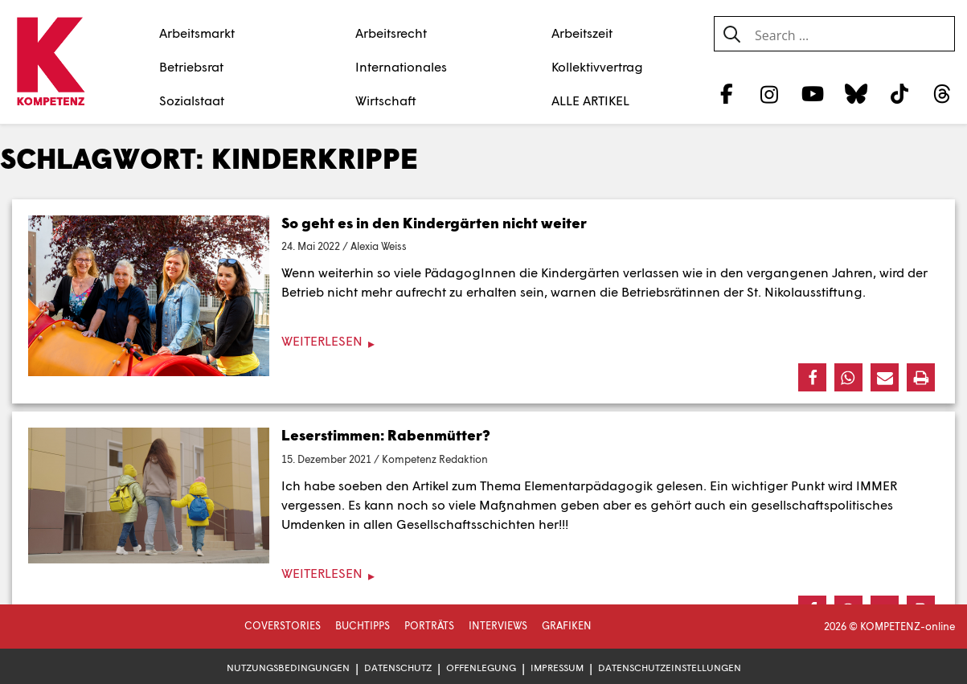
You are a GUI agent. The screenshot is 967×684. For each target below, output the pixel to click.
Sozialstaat (191, 100)
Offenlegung (481, 667)
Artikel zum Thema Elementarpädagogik (532, 485)
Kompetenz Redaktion (435, 459)
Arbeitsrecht (391, 32)
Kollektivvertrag (597, 66)
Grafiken (567, 625)
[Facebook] (726, 93)
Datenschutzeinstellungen (669, 667)
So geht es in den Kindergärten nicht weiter (434, 222)
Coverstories (282, 625)
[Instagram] (769, 93)
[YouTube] (813, 93)
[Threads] (942, 93)
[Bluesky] (855, 93)
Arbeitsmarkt (197, 32)
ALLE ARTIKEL (590, 100)
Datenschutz (398, 667)
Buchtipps (362, 625)
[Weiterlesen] (483, 341)
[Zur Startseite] (50, 62)
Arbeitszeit (582, 32)
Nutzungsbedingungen (288, 667)
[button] (812, 377)
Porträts (429, 625)
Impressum (557, 667)
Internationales (401, 66)
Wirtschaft (385, 100)
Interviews (498, 625)
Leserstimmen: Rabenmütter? (385, 435)
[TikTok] (899, 93)
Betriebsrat (191, 66)
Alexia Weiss (378, 246)
